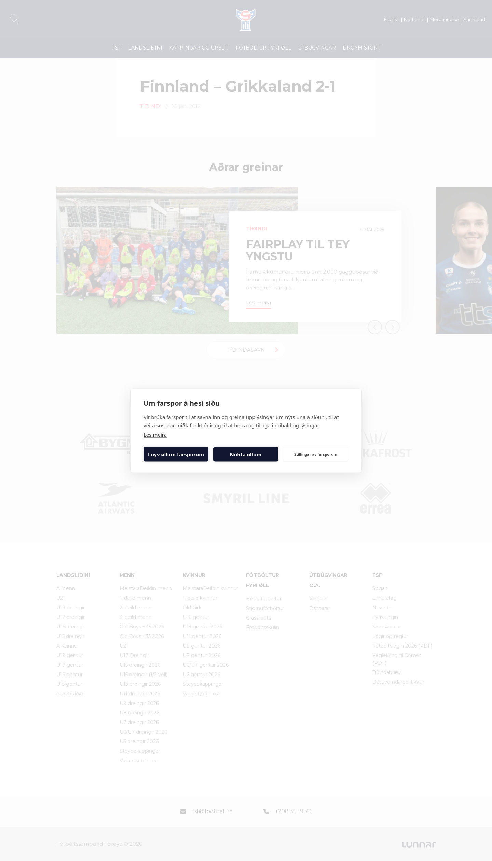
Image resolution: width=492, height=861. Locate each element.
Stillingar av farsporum (315, 454)
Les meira (155, 434)
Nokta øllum (246, 454)
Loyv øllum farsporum (176, 454)
